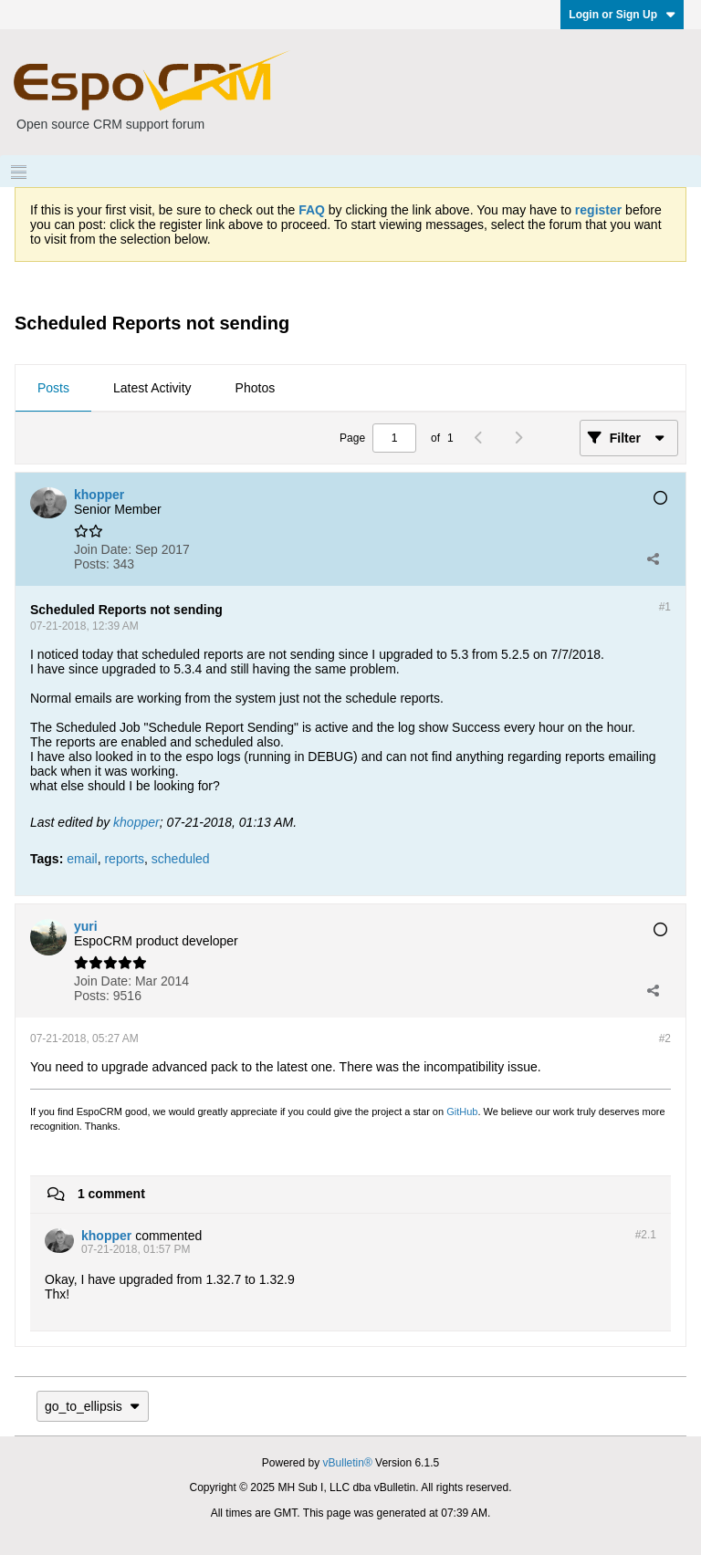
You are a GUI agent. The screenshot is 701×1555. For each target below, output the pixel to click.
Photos (255, 388)
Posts (53, 388)
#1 (665, 606)
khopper (136, 822)
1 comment (111, 1193)
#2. (645, 1234)
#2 (665, 1038)
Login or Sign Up (622, 14)
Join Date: (102, 549)
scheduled (181, 858)
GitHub (461, 1111)
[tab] (53, 388)
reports (124, 858)
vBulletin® (347, 1462)
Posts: (92, 564)
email (82, 858)
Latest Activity (152, 388)
